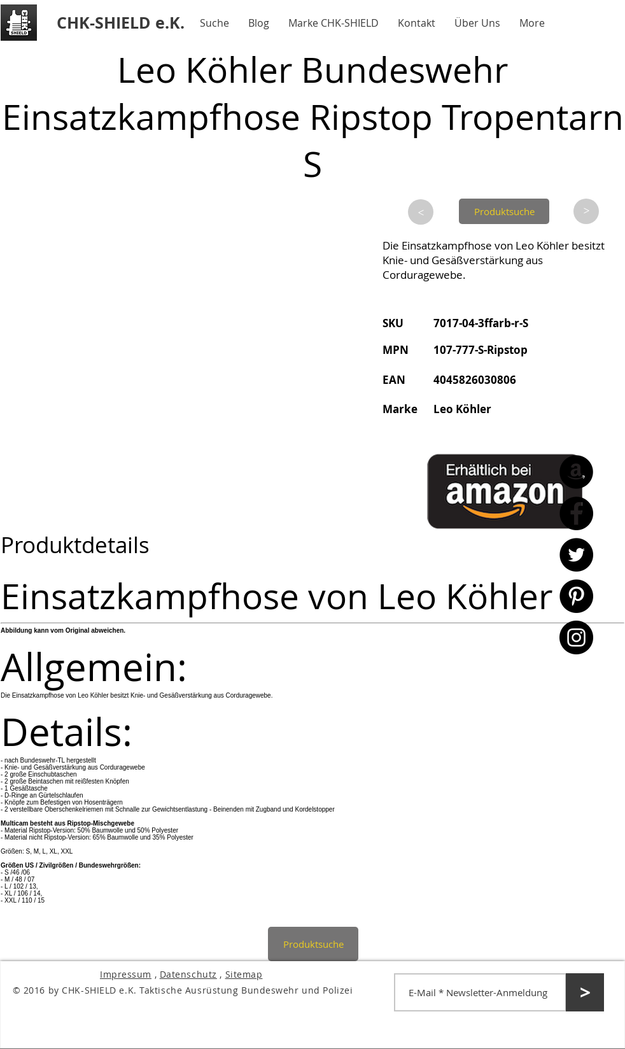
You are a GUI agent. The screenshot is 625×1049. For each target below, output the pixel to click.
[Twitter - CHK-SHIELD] (576, 555)
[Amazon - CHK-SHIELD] (576, 472)
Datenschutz (188, 974)
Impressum (125, 974)
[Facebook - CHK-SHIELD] (576, 513)
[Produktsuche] (504, 211)
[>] (420, 212)
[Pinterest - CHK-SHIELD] (576, 596)
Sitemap (244, 974)
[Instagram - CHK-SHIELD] (576, 637)
